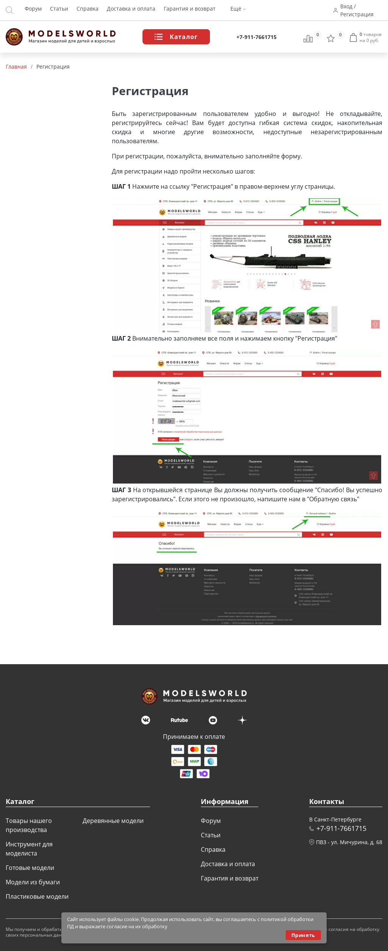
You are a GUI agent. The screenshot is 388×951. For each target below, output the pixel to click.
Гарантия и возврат (190, 10)
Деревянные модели (113, 820)
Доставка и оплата (131, 10)
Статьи (59, 10)
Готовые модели (30, 867)
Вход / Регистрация (358, 10)
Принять (303, 935)
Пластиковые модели (37, 896)
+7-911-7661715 (256, 37)
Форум (33, 10)
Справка (88, 10)
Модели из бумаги (33, 882)
